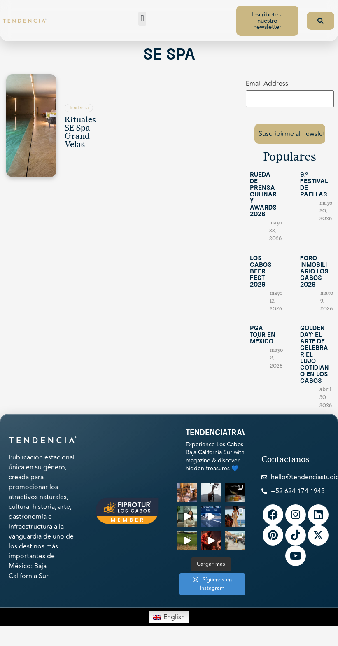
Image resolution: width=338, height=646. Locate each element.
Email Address (267, 83)
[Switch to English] (169, 611)
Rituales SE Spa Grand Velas (80, 132)
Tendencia (79, 108)
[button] (142, 19)
